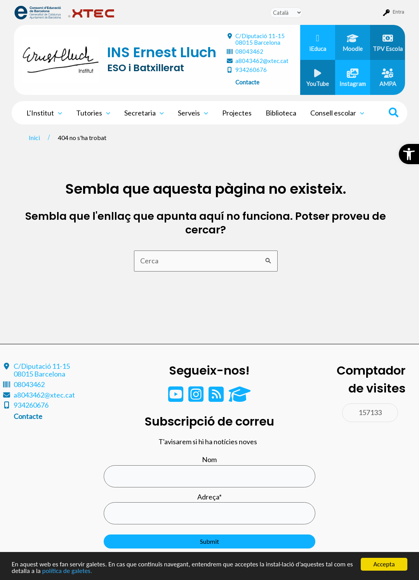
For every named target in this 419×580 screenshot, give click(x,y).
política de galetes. (67, 571)
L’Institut (44, 112)
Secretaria (144, 112)
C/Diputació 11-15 (260, 39)
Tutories (93, 112)
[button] (409, 154)
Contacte (247, 82)
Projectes (237, 113)
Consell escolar (337, 112)
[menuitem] (38, 12)
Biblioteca (281, 113)
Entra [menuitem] (398, 12)
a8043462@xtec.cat (262, 60)
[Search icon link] (394, 113)
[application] (58, 112)
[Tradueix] (286, 12)
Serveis (193, 112)
